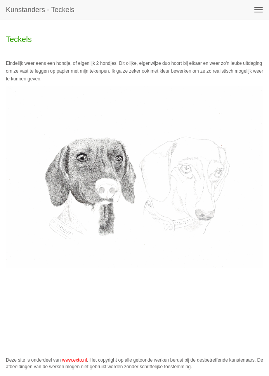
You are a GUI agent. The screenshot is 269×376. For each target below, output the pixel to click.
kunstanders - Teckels (40, 10)
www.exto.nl (74, 360)
